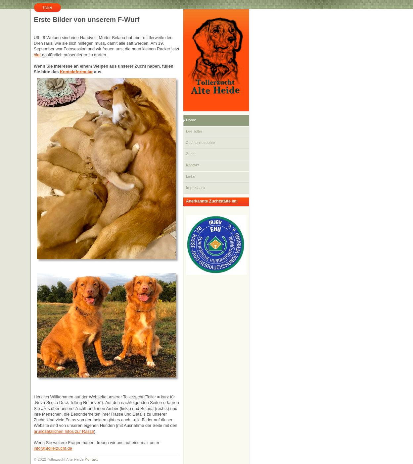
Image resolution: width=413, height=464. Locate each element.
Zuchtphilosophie (200, 143)
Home (191, 120)
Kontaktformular (76, 71)
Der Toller (194, 131)
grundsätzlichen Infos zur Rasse (64, 431)
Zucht (191, 154)
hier (37, 54)
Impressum (195, 188)
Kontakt (91, 459)
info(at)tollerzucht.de (53, 448)
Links (190, 176)
